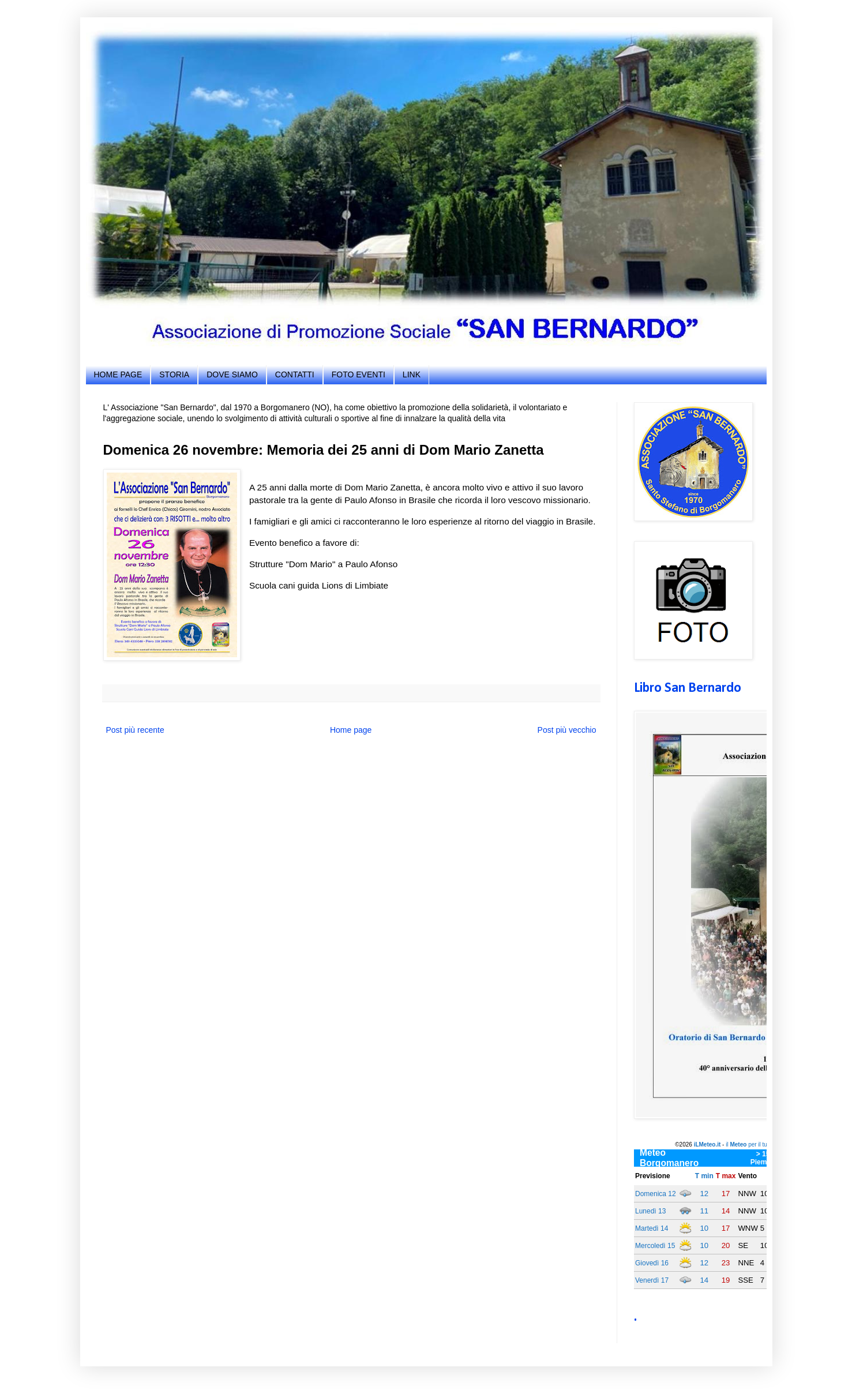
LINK (412, 374)
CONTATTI (294, 374)
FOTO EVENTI (358, 374)
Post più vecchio (567, 730)
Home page (350, 730)
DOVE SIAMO (232, 374)
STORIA (174, 374)
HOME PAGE (118, 374)
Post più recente (135, 730)
